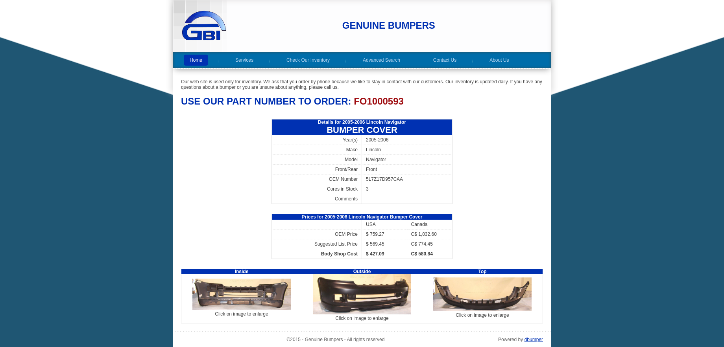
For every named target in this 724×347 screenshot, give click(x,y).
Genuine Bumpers (388, 25)
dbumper (534, 339)
